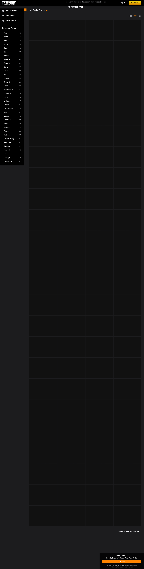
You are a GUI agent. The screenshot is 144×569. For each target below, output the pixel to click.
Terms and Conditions (123, 567)
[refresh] (47, 10)
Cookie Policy (128, 565)
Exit (132, 567)
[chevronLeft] (25, 9)
